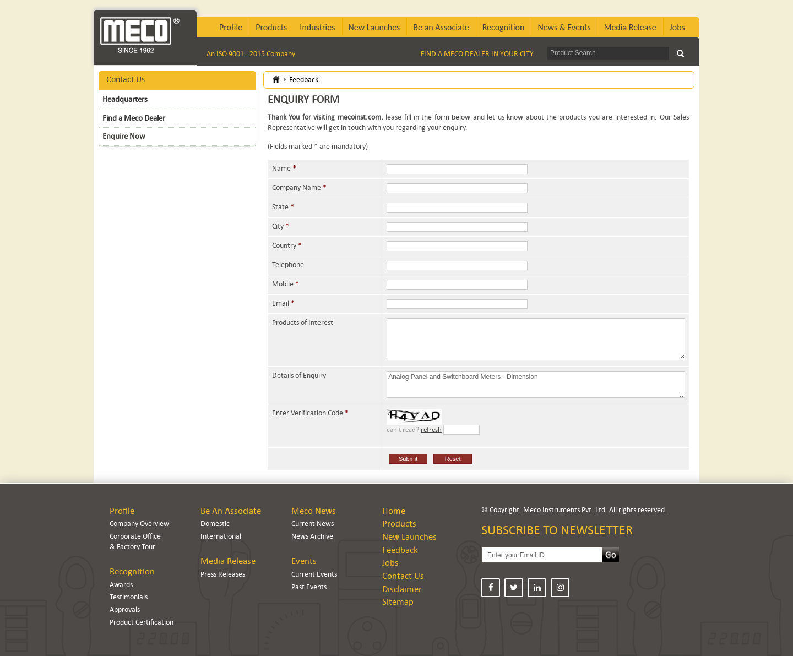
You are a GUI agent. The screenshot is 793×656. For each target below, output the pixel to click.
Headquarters (125, 99)
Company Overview (139, 523)
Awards (121, 585)
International (220, 536)
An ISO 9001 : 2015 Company (251, 54)
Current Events (314, 574)
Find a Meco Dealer (133, 117)
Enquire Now (123, 136)
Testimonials (129, 597)
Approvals (125, 609)
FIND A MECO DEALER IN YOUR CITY (477, 54)
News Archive (312, 536)
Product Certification (141, 622)
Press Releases (222, 574)
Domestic (215, 523)
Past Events (309, 587)
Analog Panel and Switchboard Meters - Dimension (536, 384)
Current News (312, 523)
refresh (431, 429)
